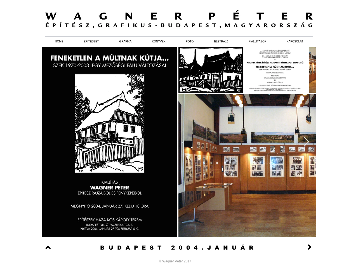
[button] (91, 42)
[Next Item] (306, 142)
